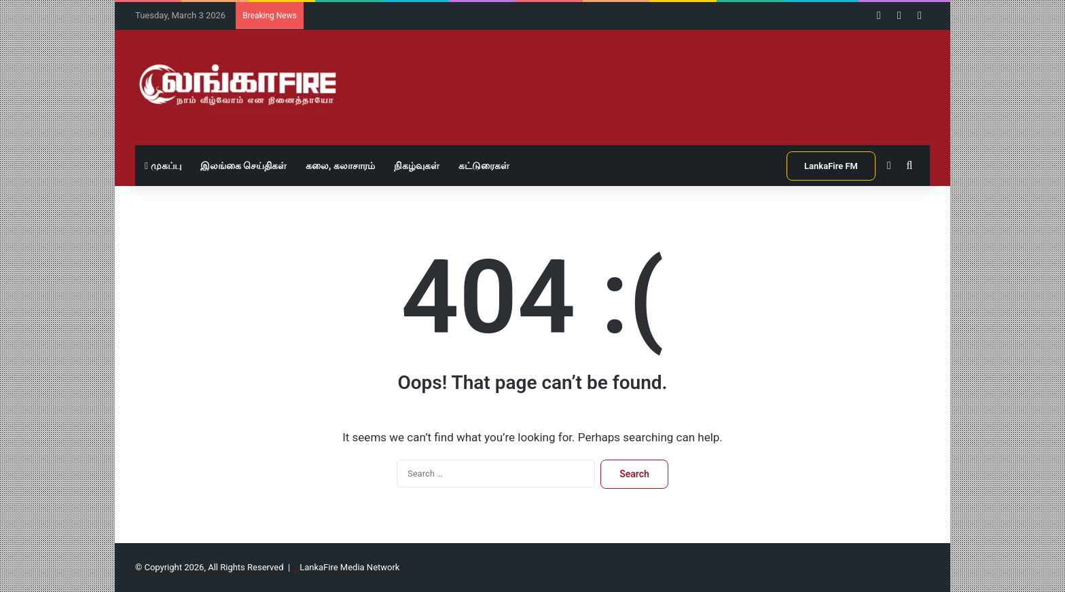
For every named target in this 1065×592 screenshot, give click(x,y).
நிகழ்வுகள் (416, 165)
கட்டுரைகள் (483, 165)
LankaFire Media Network (349, 567)
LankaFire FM (831, 166)
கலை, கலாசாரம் (340, 165)
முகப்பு (163, 165)
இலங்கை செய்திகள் (243, 165)
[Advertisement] (668, 74)
